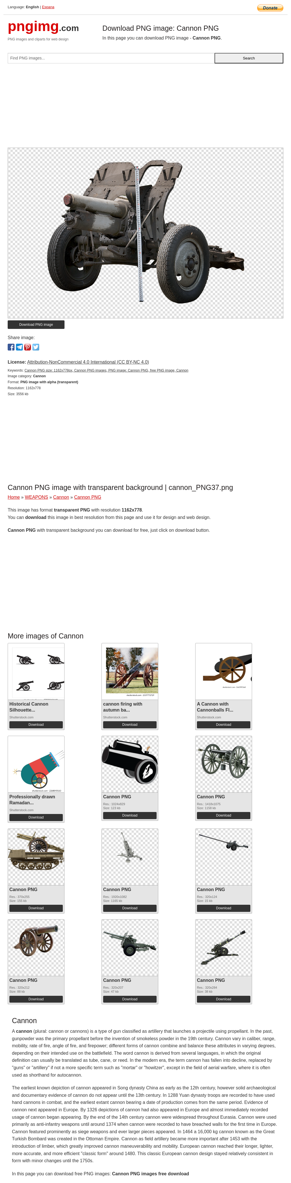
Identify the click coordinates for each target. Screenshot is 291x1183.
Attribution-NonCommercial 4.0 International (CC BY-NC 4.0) (88, 362)
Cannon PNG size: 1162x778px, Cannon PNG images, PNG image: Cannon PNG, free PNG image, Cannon (106, 370)
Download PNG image (36, 325)
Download (35, 725)
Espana (48, 7)
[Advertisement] (145, 108)
